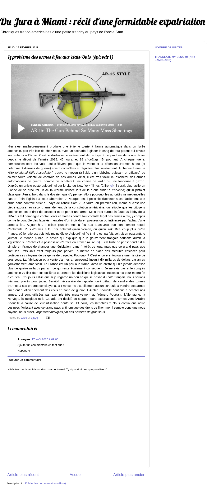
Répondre (24, 350)
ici (111, 185)
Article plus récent (23, 474)
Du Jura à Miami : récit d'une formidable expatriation (102, 21)
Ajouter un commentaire (25, 359)
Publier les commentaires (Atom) (45, 483)
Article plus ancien (129, 474)
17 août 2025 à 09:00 (45, 339)
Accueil (76, 474)
